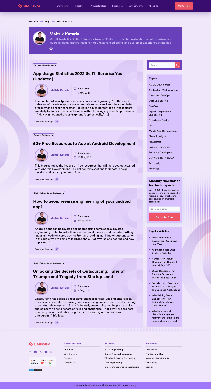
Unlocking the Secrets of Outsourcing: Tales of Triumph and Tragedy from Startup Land (79, 274)
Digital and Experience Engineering (122, 367)
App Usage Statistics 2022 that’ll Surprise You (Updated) (77, 76)
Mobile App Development (163, 131)
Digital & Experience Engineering (49, 193)
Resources (118, 6)
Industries (81, 6)
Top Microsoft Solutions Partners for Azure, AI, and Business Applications (166, 286)
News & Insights (157, 136)
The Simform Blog (154, 354)
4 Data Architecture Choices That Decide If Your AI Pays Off (164, 262)
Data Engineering (158, 101)
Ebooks (149, 367)
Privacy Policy (129, 386)
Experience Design (159, 120)
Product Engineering (43, 135)
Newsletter (155, 142)
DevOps (153, 106)
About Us (153, 6)
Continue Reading (47, 122)
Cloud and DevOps (159, 95)
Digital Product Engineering (118, 354)
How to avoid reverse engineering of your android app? (82, 204)
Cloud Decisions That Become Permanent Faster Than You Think (164, 274)
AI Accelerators (100, 6)
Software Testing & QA (161, 158)
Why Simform (137, 6)
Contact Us (184, 6)
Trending (154, 168)
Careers (68, 358)
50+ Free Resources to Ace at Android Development (84, 143)
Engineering (64, 6)
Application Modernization (163, 90)
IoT (150, 125)
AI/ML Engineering (114, 350)
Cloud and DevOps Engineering (120, 358)
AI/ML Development (160, 85)
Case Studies (151, 350)
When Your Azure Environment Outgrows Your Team (164, 241)
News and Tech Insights (157, 358)
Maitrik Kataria (64, 21)
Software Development (45, 65)
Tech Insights (156, 163)
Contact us (69, 363)
